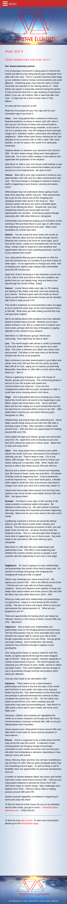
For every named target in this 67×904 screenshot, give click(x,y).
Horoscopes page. (30, 823)
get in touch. (27, 820)
